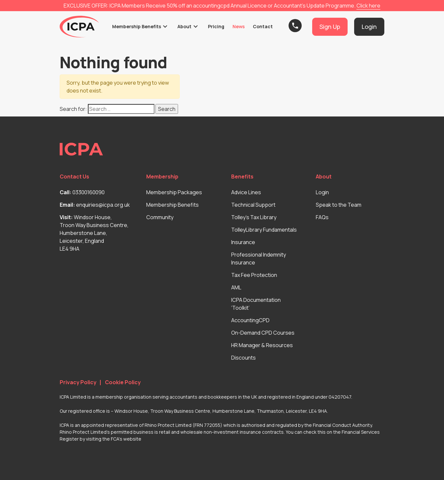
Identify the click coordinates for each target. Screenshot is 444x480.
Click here (368, 5)
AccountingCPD (250, 320)
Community (159, 217)
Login (322, 192)
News (238, 26)
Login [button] (369, 27)
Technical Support (253, 204)
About (184, 26)
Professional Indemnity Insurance (258, 258)
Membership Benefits (136, 26)
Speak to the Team (338, 204)
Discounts (243, 357)
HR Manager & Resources (262, 345)
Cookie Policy (123, 382)
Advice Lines (246, 192)
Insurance (243, 242)
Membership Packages (174, 192)
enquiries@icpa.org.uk (103, 204)
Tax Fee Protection (254, 275)
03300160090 (88, 192)
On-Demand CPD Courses (262, 332)
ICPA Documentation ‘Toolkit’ (256, 303)
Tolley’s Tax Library (253, 217)
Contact (263, 26)
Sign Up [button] (329, 27)
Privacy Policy (78, 382)
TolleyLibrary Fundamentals (264, 229)
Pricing (216, 26)
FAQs (322, 217)
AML (236, 287)
